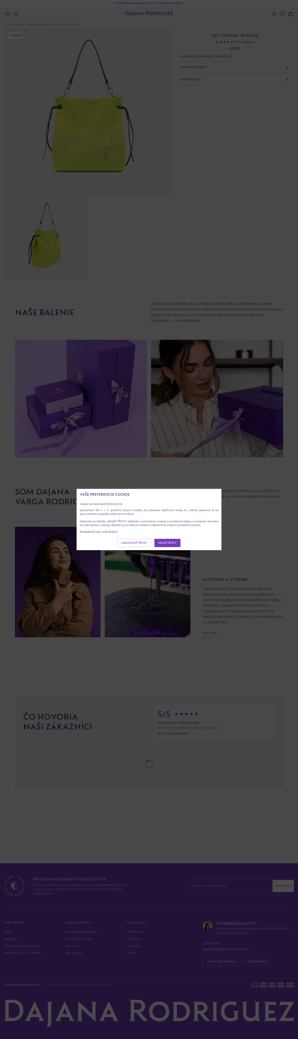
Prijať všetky (167, 542)
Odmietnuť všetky (134, 542)
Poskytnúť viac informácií (99, 531)
